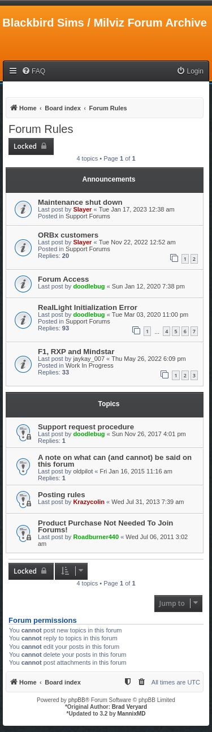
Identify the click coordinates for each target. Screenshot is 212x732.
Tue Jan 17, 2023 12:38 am (137, 209)
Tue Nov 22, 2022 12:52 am (137, 242)
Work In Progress (90, 365)
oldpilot (83, 471)
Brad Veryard (129, 707)
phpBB (76, 700)
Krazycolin (89, 501)
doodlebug (89, 286)
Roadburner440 (96, 536)
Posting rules (61, 494)
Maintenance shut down (80, 202)
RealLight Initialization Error (87, 307)
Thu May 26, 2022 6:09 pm (148, 358)
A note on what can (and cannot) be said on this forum (115, 460)
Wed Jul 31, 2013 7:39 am (147, 501)
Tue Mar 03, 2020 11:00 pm (150, 314)
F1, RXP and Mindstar (76, 351)
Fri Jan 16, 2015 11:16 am (135, 471)
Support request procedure (86, 427)
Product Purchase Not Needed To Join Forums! (105, 526)
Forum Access (63, 279)
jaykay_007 (89, 358)
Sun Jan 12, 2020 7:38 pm (148, 286)
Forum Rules (40, 129)
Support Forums (88, 216)
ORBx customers (68, 235)
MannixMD (132, 714)
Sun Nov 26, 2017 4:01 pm (149, 433)
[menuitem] (33, 71)
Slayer (82, 209)
